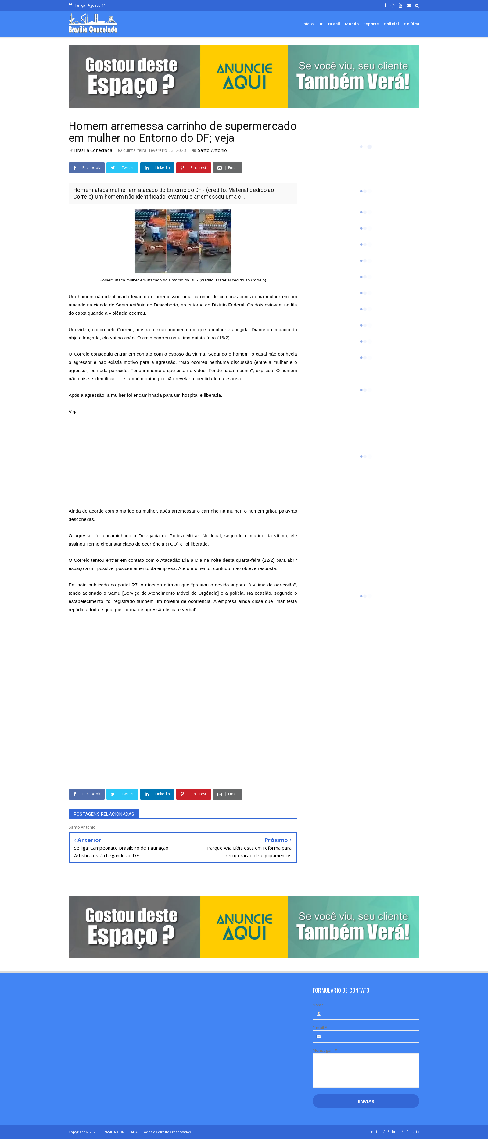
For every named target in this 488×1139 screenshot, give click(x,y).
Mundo (352, 24)
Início (308, 24)
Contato (412, 1131)
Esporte (371, 24)
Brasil (334, 24)
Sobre (393, 1131)
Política (411, 24)
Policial (391, 24)
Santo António (212, 150)
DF (320, 24)
